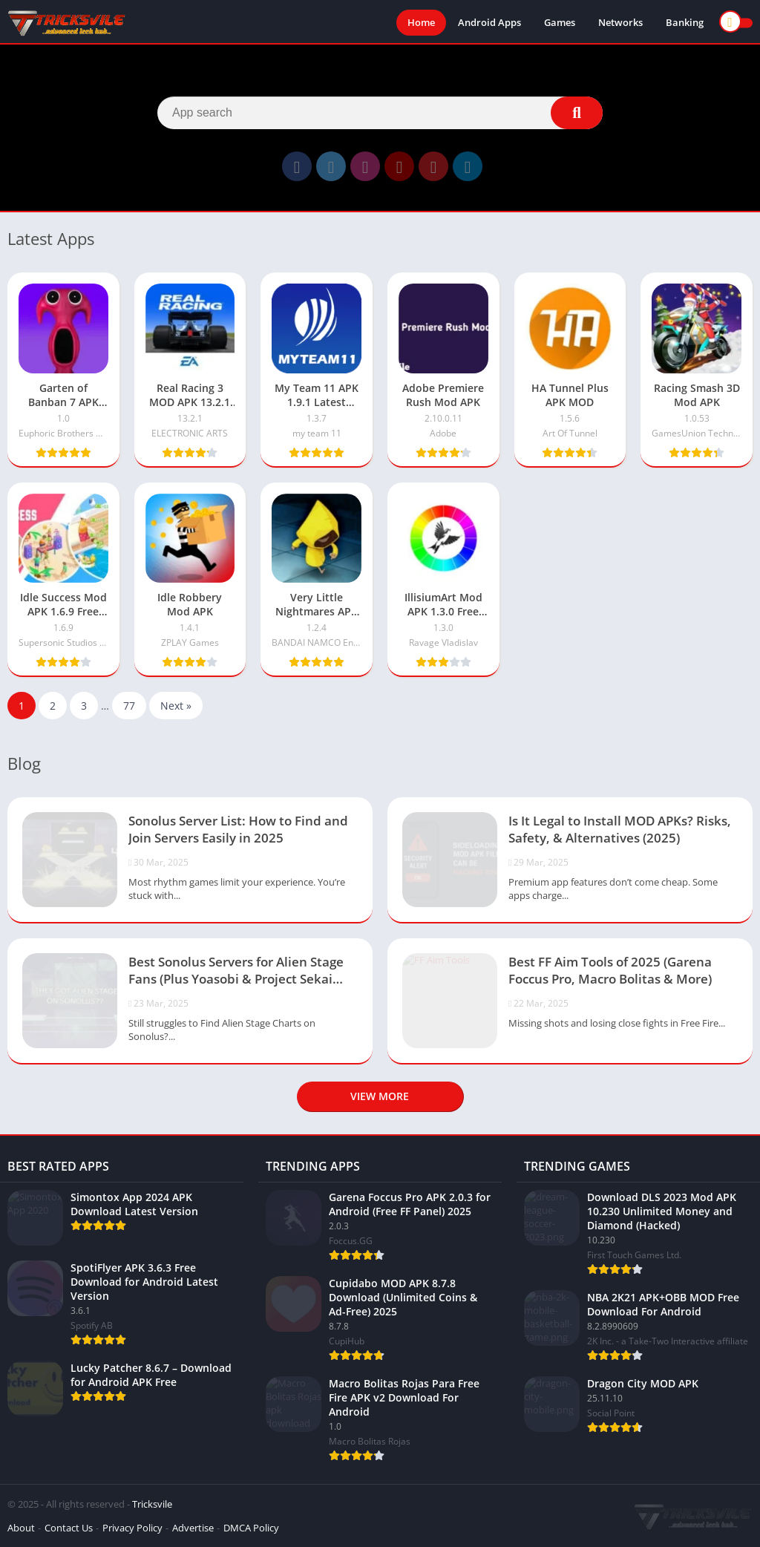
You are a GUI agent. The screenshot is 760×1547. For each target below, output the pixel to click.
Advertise (193, 1527)
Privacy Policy (132, 1527)
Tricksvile (152, 1504)
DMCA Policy (251, 1527)
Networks (620, 22)
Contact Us (69, 1527)
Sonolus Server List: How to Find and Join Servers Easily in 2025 (238, 829)
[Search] (380, 113)
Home (421, 22)
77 (129, 706)
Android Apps (489, 22)
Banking (685, 22)
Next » (175, 706)
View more (379, 1096)
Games (559, 22)
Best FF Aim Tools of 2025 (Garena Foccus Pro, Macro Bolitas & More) (610, 970)
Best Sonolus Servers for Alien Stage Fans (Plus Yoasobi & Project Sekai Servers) (236, 971)
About (21, 1527)
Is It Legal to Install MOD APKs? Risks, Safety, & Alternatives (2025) (619, 829)
